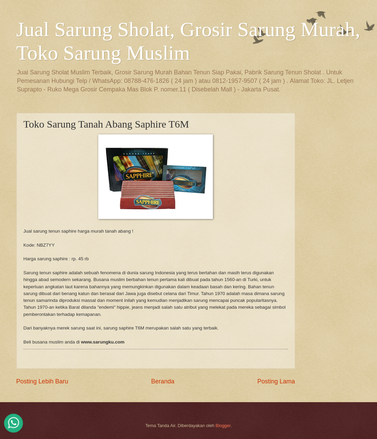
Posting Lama (276, 381)
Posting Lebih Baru (42, 381)
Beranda (162, 381)
